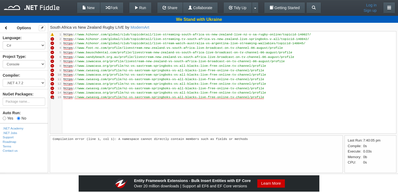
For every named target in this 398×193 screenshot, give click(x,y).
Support (8, 137)
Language (11, 38)
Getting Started (285, 8)
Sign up (370, 10)
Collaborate (200, 8)
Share (170, 8)
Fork (112, 8)
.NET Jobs (10, 133)
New (88, 8)
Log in (371, 5)
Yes (8, 118)
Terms (7, 146)
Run (140, 8)
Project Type (14, 56)
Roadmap (9, 141)
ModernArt (140, 27)
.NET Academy (13, 128)
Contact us (10, 150)
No (21, 118)
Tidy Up (237, 8)
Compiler (11, 75)
